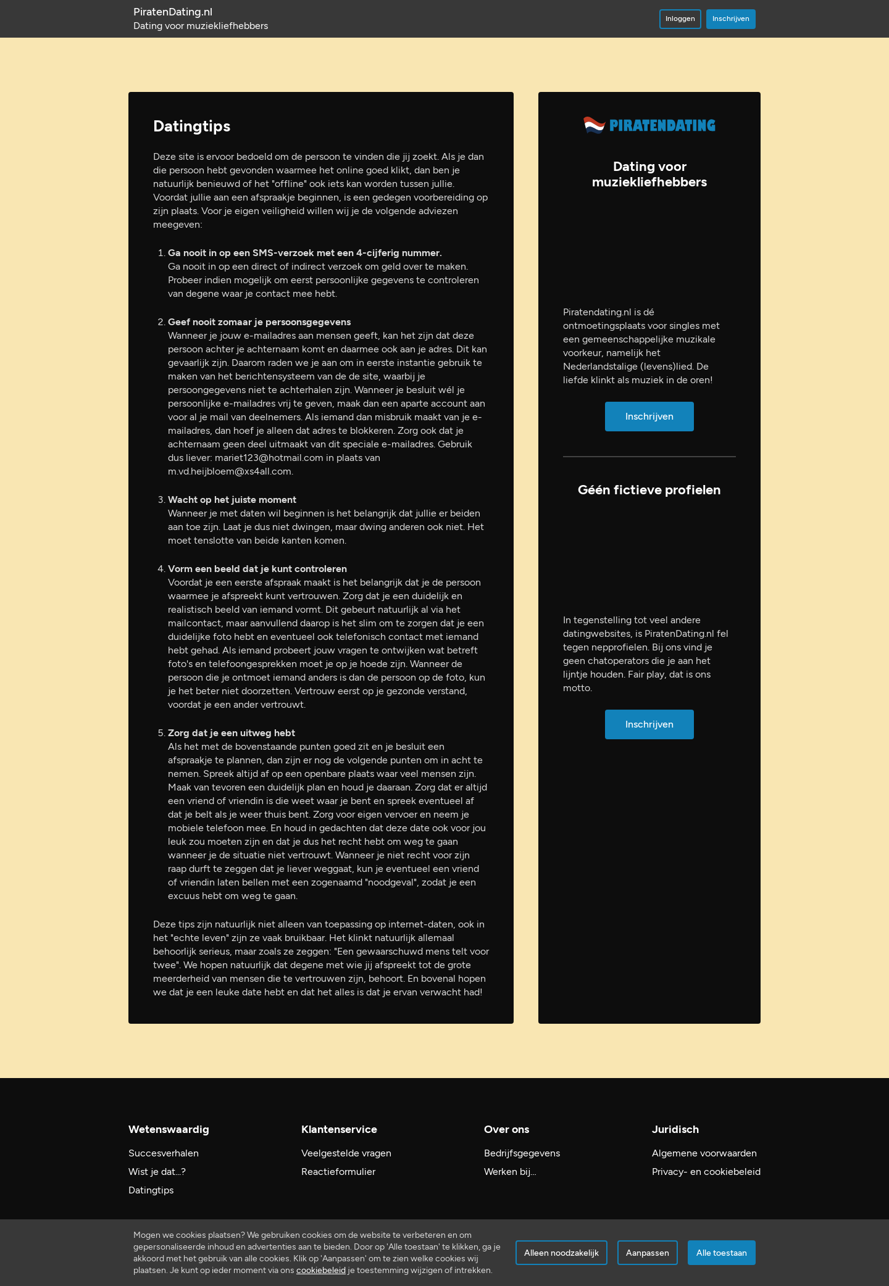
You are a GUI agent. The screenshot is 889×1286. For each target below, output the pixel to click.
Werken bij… (510, 1171)
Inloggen (680, 18)
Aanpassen (647, 1253)
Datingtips (150, 1190)
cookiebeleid (321, 1270)
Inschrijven (730, 18)
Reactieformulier (338, 1171)
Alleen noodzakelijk (561, 1253)
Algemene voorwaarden (704, 1153)
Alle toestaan (721, 1253)
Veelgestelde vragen (346, 1153)
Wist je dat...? (157, 1171)
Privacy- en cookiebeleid (706, 1171)
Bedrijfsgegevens (522, 1153)
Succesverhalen (163, 1153)
